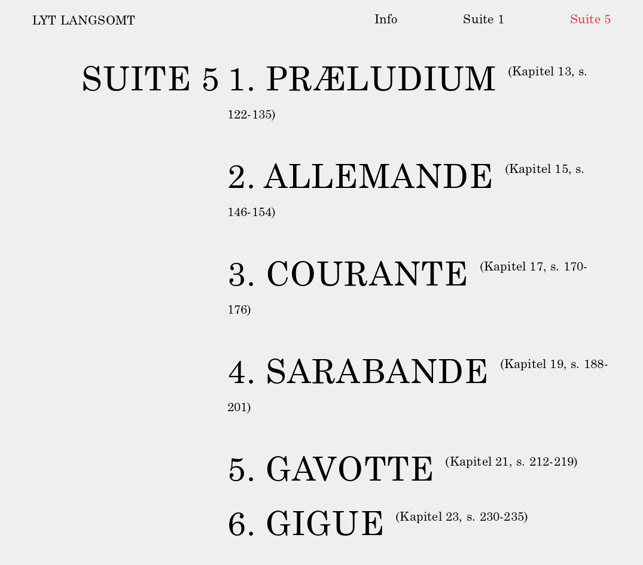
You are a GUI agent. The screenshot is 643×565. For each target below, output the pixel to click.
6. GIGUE (306, 527)
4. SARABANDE (358, 375)
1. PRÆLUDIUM (361, 82)
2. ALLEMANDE (360, 179)
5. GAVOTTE (330, 472)
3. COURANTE (347, 277)
